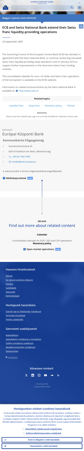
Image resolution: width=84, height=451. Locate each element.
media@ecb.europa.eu (24, 161)
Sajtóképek (11, 288)
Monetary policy (53, 105)
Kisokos (9, 284)
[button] (79, 2)
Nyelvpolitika (12, 351)
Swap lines (34, 105)
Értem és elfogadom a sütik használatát (43, 439)
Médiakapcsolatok (16, 178)
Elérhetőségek (12, 296)
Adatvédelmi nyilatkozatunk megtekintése (43, 428)
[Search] (41, 7)
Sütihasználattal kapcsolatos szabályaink (43, 432)
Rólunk (9, 276)
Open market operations (40, 249)
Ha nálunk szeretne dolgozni (19, 280)
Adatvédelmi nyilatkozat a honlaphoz (23, 339)
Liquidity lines (16, 105)
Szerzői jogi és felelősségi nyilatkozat (23, 311)
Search (72, 7)
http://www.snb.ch (29, 90)
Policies (71, 105)
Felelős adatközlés (14, 319)
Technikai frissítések (15, 315)
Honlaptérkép (13, 357)
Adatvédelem (12, 335)
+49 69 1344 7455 (21, 156)
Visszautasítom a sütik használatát (44, 446)
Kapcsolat (10, 292)
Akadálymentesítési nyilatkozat (20, 347)
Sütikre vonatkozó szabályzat (19, 343)
